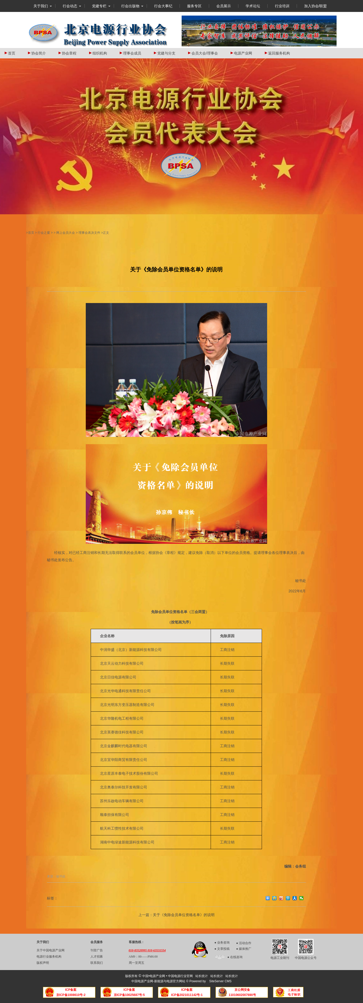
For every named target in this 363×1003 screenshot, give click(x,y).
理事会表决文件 (89, 233)
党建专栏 (99, 6)
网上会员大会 (65, 233)
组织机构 (98, 53)
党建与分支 (164, 53)
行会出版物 (130, 6)
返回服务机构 (277, 53)
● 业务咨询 (222, 942)
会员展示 (223, 6)
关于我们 (40, 6)
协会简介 (37, 53)
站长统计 (201, 976)
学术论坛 (253, 6)
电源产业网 (241, 53)
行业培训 (282, 6)
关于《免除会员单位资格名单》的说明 (184, 915)
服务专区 (194, 6)
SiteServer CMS (220, 981)
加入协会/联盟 (315, 6)
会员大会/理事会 (203, 53)
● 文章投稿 (222, 949)
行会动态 (70, 6)
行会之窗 (44, 233)
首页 (10, 53)
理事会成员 (130, 53)
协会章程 (67, 53)
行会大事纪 (163, 6)
